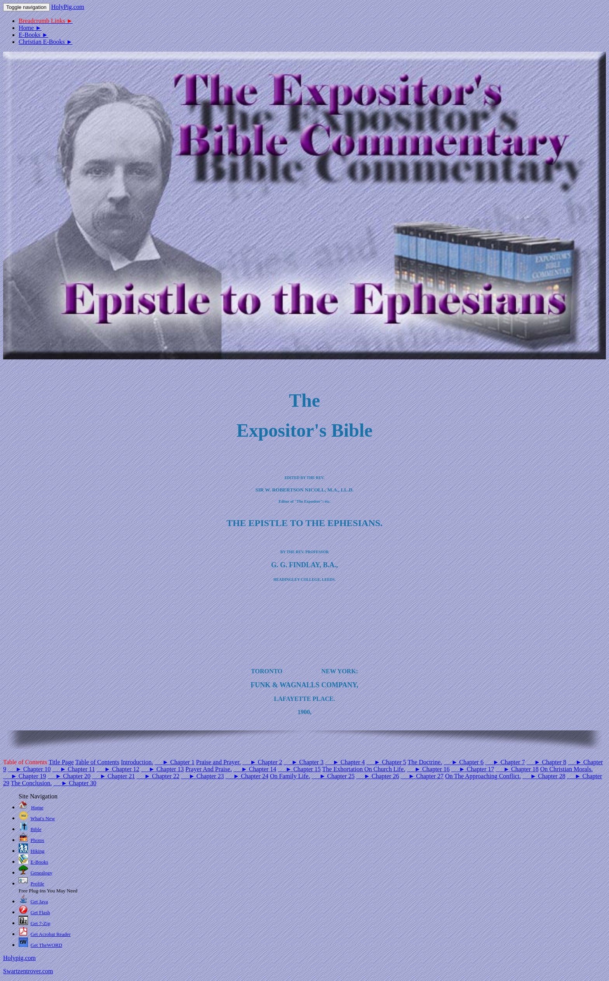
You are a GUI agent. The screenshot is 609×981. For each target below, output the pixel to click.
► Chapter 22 (157, 776)
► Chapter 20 (68, 776)
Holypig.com (19, 958)
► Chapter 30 (74, 783)
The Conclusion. (31, 783)
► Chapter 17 (472, 769)
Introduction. (137, 762)
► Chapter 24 (246, 776)
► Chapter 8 (546, 762)
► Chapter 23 (202, 776)
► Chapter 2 (262, 762)
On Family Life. (290, 776)
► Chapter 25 (332, 776)
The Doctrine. (425, 762)
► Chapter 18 (517, 769)
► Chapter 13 (162, 769)
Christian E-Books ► (46, 41)
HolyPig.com (67, 6)
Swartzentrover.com (28, 971)
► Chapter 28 (543, 776)
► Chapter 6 (463, 762)
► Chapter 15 (299, 769)
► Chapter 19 (24, 776)
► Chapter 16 (428, 769)
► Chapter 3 (303, 762)
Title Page (61, 762)
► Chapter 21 (113, 776)
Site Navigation (38, 796)
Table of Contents (97, 762)
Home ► (30, 27)
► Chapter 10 (29, 769)
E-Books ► (33, 34)
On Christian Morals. (566, 769)
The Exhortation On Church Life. (363, 769)
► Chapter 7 (505, 762)
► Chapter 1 (174, 762)
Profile (37, 884)
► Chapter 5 (386, 762)
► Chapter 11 (73, 769)
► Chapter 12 (117, 769)
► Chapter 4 (345, 762)
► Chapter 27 (421, 776)
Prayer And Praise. (208, 769)
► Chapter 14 (254, 769)
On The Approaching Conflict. (483, 776)
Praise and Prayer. (218, 762)
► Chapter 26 (377, 776)
